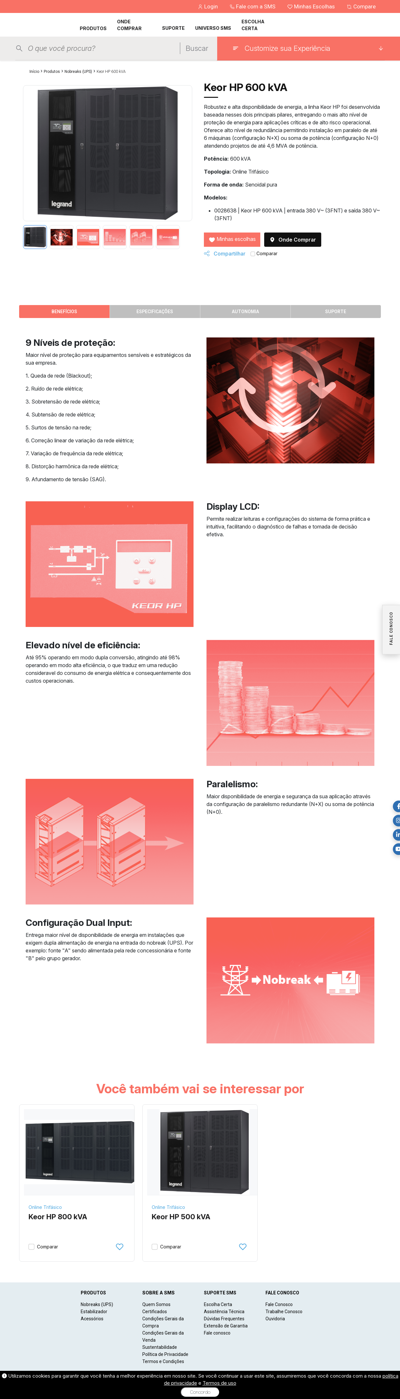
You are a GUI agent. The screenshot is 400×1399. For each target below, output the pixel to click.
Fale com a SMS (253, 6)
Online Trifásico (45, 1207)
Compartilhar (224, 253)
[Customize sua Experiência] (308, 48)
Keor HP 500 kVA (181, 1216)
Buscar (197, 48)
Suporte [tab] (335, 311)
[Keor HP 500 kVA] (204, 1152)
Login (208, 6)
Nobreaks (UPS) (78, 71)
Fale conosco (217, 1333)
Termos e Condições (163, 1361)
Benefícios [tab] (64, 311)
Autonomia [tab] (245, 311)
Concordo (200, 1392)
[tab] (35, 237)
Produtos (52, 71)
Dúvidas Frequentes (224, 1318)
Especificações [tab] (154, 311)
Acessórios (92, 1318)
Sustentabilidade (159, 1347)
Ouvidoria (275, 1318)
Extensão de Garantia (226, 1325)
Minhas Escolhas (311, 6)
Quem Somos (156, 1304)
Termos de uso (219, 1383)
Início (34, 71)
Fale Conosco (279, 1304)
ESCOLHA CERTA (253, 25)
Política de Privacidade (165, 1354)
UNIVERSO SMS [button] (213, 28)
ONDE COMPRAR (129, 25)
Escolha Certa (218, 1304)
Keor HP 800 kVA (58, 1216)
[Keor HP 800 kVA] (81, 1152)
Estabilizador (94, 1311)
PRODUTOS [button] (93, 28)
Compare (361, 6)
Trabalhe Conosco (283, 1311)
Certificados (154, 1311)
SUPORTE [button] (173, 28)
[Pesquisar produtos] (102, 48)
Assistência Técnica (224, 1311)
